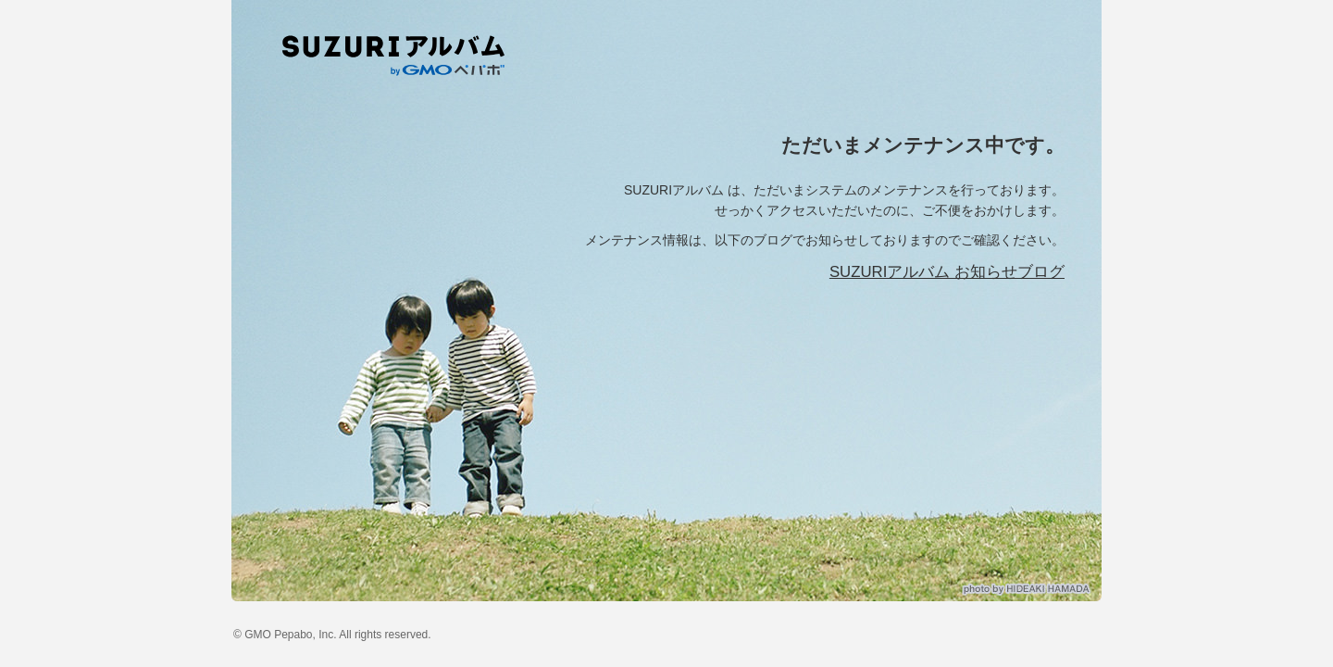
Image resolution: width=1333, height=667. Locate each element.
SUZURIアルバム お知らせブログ (947, 272)
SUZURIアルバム (400, 55)
